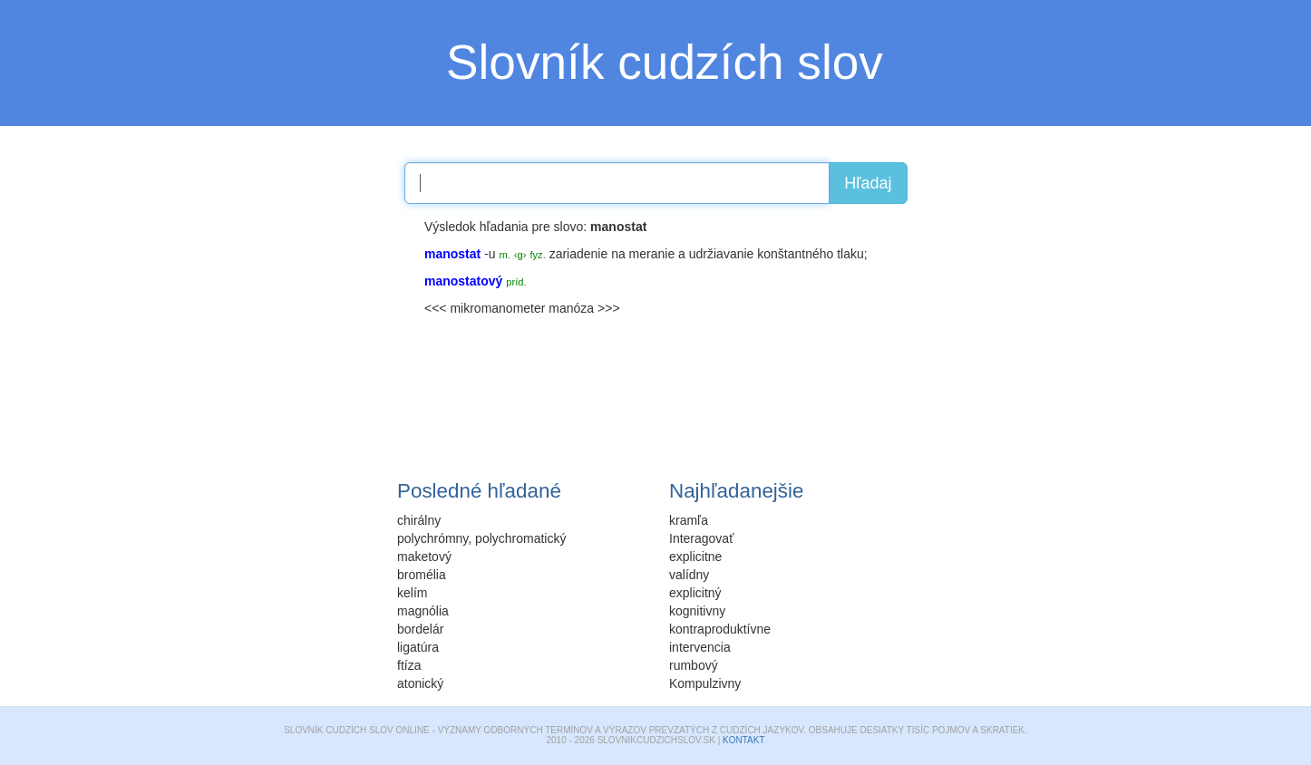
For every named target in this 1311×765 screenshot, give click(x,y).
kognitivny (697, 611)
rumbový (693, 665)
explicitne (695, 556)
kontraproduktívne (720, 629)
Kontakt (743, 740)
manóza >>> (584, 308)
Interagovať (701, 538)
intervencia (700, 647)
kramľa (688, 520)
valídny (689, 574)
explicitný (695, 593)
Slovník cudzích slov (664, 62)
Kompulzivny (705, 683)
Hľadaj (867, 183)
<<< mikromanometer (484, 308)
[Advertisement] (275, 331)
